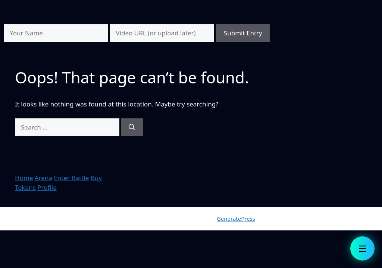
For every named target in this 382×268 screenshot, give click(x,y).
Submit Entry (243, 33)
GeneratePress (236, 218)
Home (24, 177)
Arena (43, 177)
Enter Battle (71, 177)
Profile (46, 187)
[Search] (132, 127)
